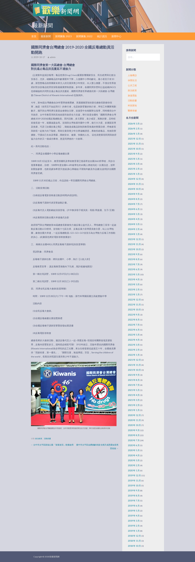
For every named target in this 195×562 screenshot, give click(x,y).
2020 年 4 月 (134, 455)
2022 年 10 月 (134, 309)
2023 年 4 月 (134, 279)
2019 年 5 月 (134, 510)
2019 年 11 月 (134, 480)
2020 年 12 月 (134, 415)
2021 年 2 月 (134, 405)
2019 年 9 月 (134, 490)
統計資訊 (102, 36)
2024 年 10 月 (134, 189)
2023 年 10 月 (134, 249)
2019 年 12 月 (134, 475)
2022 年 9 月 (134, 314)
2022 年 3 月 (134, 344)
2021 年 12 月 (134, 359)
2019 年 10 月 (134, 485)
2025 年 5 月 (134, 158)
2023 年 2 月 (134, 289)
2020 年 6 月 (134, 445)
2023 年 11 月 (134, 244)
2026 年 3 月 (134, 123)
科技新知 (132, 105)
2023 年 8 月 (134, 259)
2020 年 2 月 (134, 465)
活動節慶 (47, 439)
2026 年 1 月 (134, 133)
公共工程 (132, 85)
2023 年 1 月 (134, 294)
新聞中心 (116, 36)
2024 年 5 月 (134, 214)
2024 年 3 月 (134, 224)
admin (53, 57)
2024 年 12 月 (134, 178)
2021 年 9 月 (134, 374)
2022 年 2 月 (134, 349)
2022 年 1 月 (134, 354)
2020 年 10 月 (134, 425)
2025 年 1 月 (134, 173)
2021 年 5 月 (134, 390)
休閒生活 (132, 80)
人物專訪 (132, 75)
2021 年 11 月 (134, 365)
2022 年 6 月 (134, 329)
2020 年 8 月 (134, 435)
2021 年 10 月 (134, 369)
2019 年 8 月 (134, 495)
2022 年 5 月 (134, 334)
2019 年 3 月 (134, 520)
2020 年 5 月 (134, 450)
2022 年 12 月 (134, 299)
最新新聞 (46, 36)
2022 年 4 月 (134, 339)
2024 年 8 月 (134, 199)
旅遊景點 (132, 95)
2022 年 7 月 (134, 324)
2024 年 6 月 (134, 209)
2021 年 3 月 (134, 400)
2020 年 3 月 (134, 460)
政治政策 (38, 439)
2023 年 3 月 (134, 284)
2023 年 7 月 (134, 264)
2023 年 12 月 (134, 239)
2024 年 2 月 (134, 229)
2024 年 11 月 (134, 184)
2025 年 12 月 (134, 138)
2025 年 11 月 (134, 143)
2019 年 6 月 (134, 505)
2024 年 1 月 (134, 234)
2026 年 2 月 (134, 128)
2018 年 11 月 (134, 540)
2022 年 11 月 (134, 304)
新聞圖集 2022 (84, 36)
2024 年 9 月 (134, 194)
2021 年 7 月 (134, 385)
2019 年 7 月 (134, 500)
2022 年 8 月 (134, 319)
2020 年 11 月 (134, 420)
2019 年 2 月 (134, 525)
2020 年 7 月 (134, 440)
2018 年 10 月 (134, 545)
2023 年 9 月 (134, 254)
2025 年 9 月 (134, 153)
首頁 (33, 36)
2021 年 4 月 (134, 395)
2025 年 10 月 (134, 148)
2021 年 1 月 (134, 410)
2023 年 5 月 (134, 274)
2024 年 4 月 (134, 219)
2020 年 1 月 (134, 470)
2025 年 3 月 (134, 163)
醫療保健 (132, 110)
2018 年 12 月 (134, 535)
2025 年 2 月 (134, 168)
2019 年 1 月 (134, 530)
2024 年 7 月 (134, 204)
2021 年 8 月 (134, 380)
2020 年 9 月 (134, 430)
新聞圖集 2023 (63, 36)
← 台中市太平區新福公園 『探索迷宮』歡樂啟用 (52, 445)
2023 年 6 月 (134, 269)
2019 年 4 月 (134, 515)
